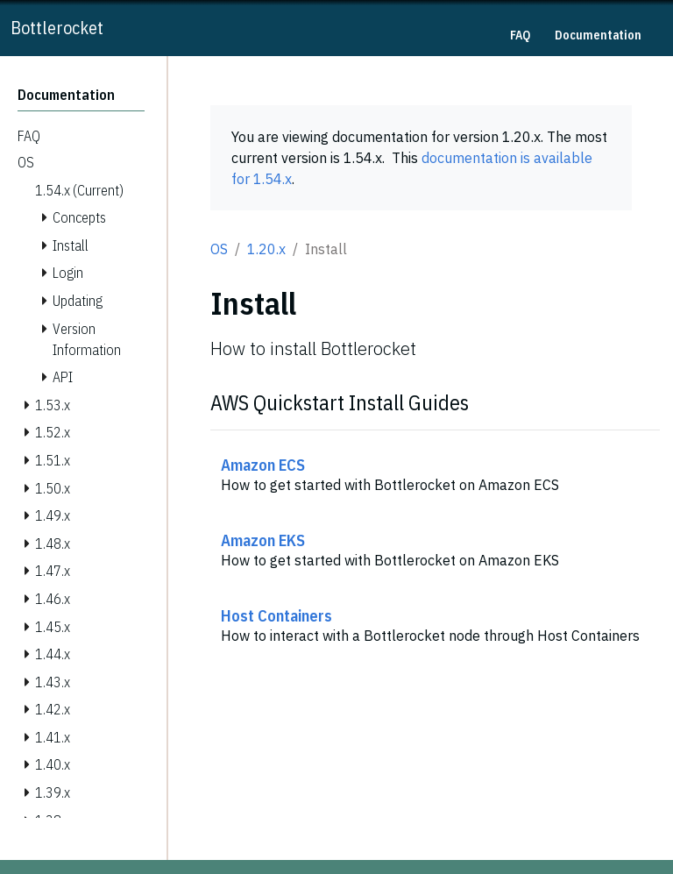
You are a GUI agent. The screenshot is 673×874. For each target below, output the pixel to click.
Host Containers (276, 615)
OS (219, 249)
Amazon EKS (263, 540)
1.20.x (266, 249)
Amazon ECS (263, 464)
